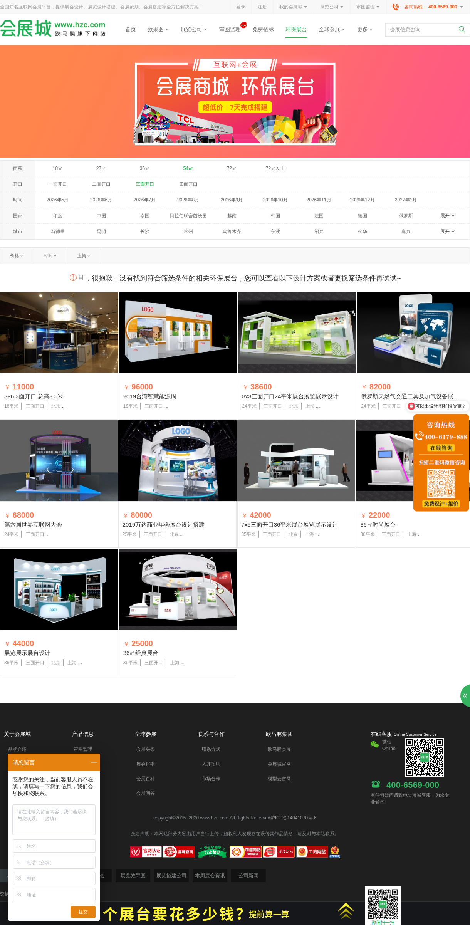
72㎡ (232, 168)
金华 (362, 231)
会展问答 (145, 793)
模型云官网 (279, 778)
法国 (319, 215)
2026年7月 (145, 200)
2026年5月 (58, 200)
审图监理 (368, 7)
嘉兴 (406, 231)
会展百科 (145, 778)
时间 (50, 256)
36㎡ (144, 168)
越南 (232, 215)
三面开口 (145, 184)
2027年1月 (406, 200)
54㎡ (188, 168)
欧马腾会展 (279, 749)
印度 (57, 215)
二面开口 (101, 184)
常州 (188, 231)
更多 (365, 29)
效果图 (158, 29)
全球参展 (332, 29)
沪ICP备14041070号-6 (293, 818)
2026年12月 (362, 200)
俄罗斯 (406, 215)
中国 (101, 215)
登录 (240, 7)
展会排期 (145, 764)
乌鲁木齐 (232, 231)
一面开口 (58, 184)
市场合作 (211, 778)
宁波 (275, 231)
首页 (130, 29)
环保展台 (296, 29)
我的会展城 (293, 7)
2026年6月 (101, 200)
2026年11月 (318, 200)
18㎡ (57, 168)
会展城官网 (279, 764)
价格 (17, 256)
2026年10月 (275, 200)
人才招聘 (211, 764)
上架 (84, 256)
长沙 (144, 231)
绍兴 (319, 231)
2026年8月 (188, 200)
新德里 (58, 231)
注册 (262, 7)
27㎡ (101, 168)
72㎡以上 (275, 168)
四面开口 (188, 184)
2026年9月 (232, 200)
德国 (362, 215)
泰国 (144, 215)
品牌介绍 (17, 749)
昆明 (101, 231)
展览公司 (332, 7)
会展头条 (145, 749)
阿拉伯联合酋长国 (188, 215)
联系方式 (211, 749)
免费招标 (263, 29)
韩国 (275, 215)
